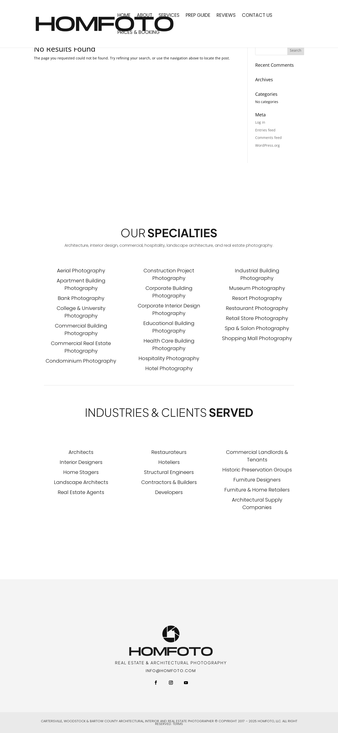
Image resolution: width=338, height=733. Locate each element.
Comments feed (268, 137)
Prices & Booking (138, 33)
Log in (260, 122)
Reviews (226, 16)
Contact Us (257, 16)
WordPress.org (267, 145)
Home (123, 16)
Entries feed (265, 130)
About (144, 16)
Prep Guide (198, 16)
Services (169, 16)
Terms (178, 723)
